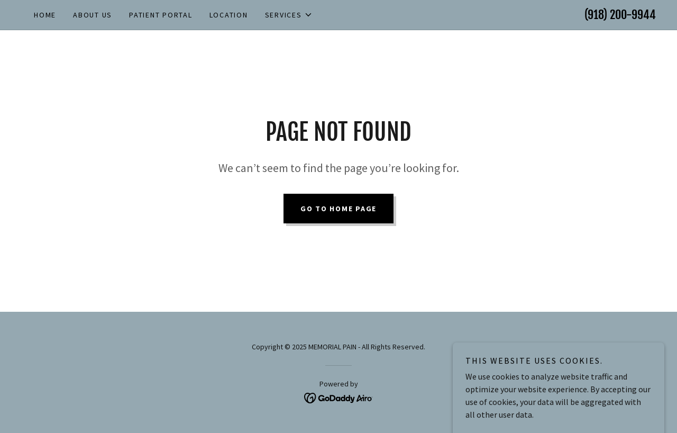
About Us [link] (92, 15)
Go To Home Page (338, 208)
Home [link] (45, 15)
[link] (338, 397)
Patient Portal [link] (161, 15)
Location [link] (228, 15)
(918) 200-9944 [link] (620, 14)
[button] (289, 14)
